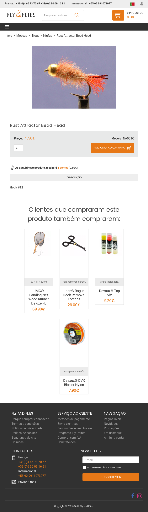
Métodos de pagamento (74, 419)
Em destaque (113, 433)
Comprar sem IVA (69, 437)
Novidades (111, 424)
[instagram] (139, 496)
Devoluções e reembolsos (75, 428)
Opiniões (18, 442)
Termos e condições (25, 424)
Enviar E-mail (27, 482)
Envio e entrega (68, 424)
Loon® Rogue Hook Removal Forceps (74, 295)
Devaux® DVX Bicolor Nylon (74, 382)
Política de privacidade (27, 428)
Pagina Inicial (113, 419)
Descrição (74, 177)
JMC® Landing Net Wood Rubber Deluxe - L (38, 297)
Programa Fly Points (71, 433)
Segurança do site (24, 437)
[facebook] (133, 496)
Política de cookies (24, 433)
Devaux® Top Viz (109, 293)
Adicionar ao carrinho (109, 147)
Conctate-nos (67, 442)
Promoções (111, 428)
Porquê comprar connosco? (30, 419)
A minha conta (114, 437)
